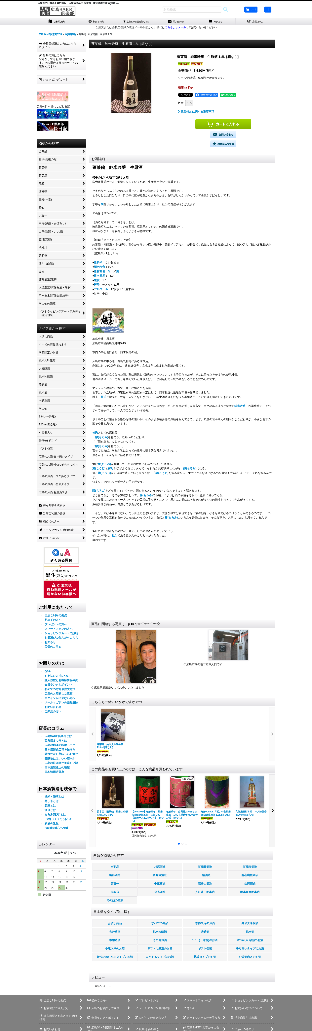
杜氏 (103, 398)
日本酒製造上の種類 (57, 768)
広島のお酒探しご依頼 (58, 694)
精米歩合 (99, 267)
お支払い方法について (58, 676)
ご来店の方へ (53, 712)
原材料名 (99, 272)
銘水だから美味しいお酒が (61, 755)
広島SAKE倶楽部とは (58, 737)
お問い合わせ (53, 708)
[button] (267, 10)
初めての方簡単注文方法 (60, 690)
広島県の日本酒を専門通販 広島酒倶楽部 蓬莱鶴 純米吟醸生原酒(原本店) (78, 3)
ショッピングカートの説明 (61, 634)
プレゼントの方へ (56, 625)
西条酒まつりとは (56, 741)
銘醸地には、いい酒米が (60, 759)
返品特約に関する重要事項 (196, 112)
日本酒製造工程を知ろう (60, 750)
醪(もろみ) (101, 438)
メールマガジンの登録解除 (61, 703)
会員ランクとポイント (58, 685)
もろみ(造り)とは (55, 815)
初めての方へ (53, 620)
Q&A (48, 672)
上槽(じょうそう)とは (58, 820)
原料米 (98, 263)
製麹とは (50, 806)
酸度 (96, 281)
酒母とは (50, 811)
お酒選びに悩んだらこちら (61, 638)
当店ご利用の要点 (56, 616)
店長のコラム (53, 647)
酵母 (96, 285)
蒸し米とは (51, 802)
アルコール (101, 290)
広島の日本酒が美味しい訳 (61, 764)
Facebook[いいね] (56, 829)
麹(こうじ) (98, 469)
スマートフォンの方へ (58, 629)
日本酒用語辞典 (54, 773)
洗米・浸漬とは (54, 797)
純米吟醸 (240, 407)
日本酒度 (99, 276)
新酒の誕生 (51, 824)
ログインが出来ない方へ (60, 699)
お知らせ (50, 643)
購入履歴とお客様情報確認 (61, 681)
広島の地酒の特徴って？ (60, 746)
